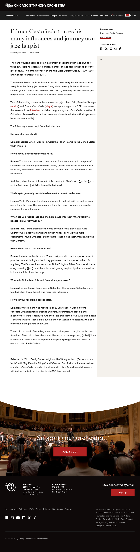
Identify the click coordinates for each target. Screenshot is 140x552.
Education (63, 15)
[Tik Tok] (34, 517)
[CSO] (10, 490)
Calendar (23, 509)
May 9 (44, 106)
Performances (43, 15)
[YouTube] (18, 517)
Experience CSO (12, 15)
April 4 (9, 106)
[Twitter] (29, 517)
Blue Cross (57, 509)
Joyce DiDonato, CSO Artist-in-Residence (102, 15)
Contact (68, 509)
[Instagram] (12, 517)
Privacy (46, 509)
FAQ (31, 509)
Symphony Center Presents (113, 33)
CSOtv (130, 15)
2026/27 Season (76, 15)
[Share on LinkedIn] (112, 49)
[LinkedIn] (23, 517)
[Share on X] (107, 49)
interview (30, 110)
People (54, 15)
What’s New (30, 15)
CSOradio (115, 15)
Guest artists (106, 37)
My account (11, 509)
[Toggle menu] (133, 5)
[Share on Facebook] (102, 49)
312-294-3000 (58, 486)
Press (38, 509)
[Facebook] (6, 517)
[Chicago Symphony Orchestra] (36, 5)
